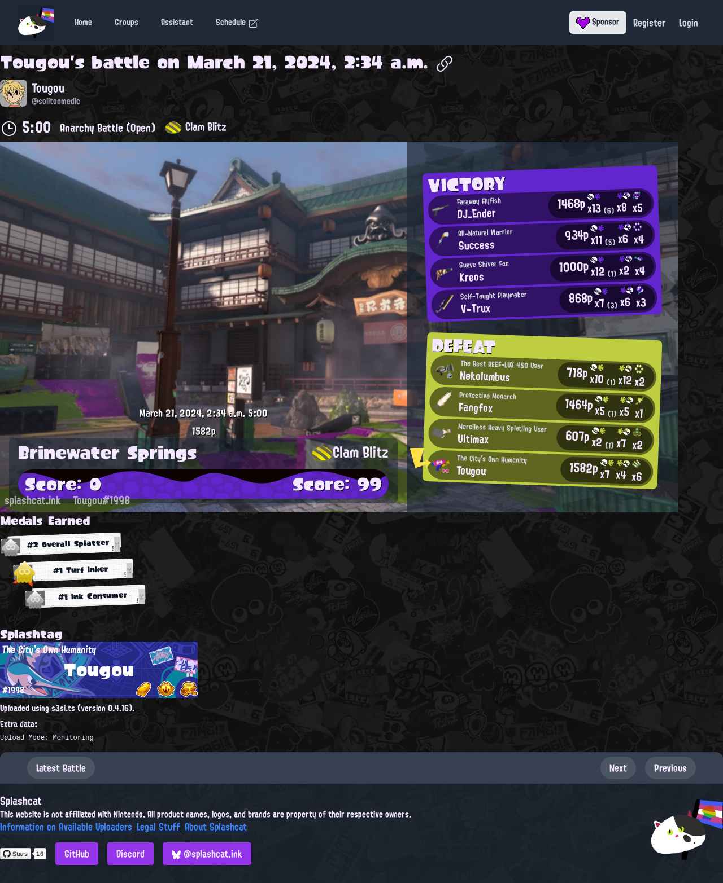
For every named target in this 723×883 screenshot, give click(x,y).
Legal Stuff (158, 826)
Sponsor (598, 21)
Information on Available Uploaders (66, 826)
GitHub (76, 854)
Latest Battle (61, 768)
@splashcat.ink (207, 854)
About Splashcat (216, 826)
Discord (130, 854)
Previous (670, 768)
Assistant (177, 22)
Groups (126, 22)
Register (649, 23)
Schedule (237, 22)
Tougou (35, 62)
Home (83, 22)
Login (688, 23)
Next (618, 768)
